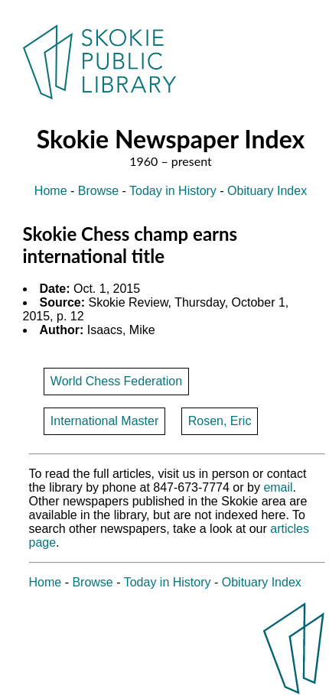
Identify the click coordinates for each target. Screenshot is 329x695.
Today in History (173, 190)
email (277, 487)
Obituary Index (267, 190)
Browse (98, 190)
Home (50, 190)
